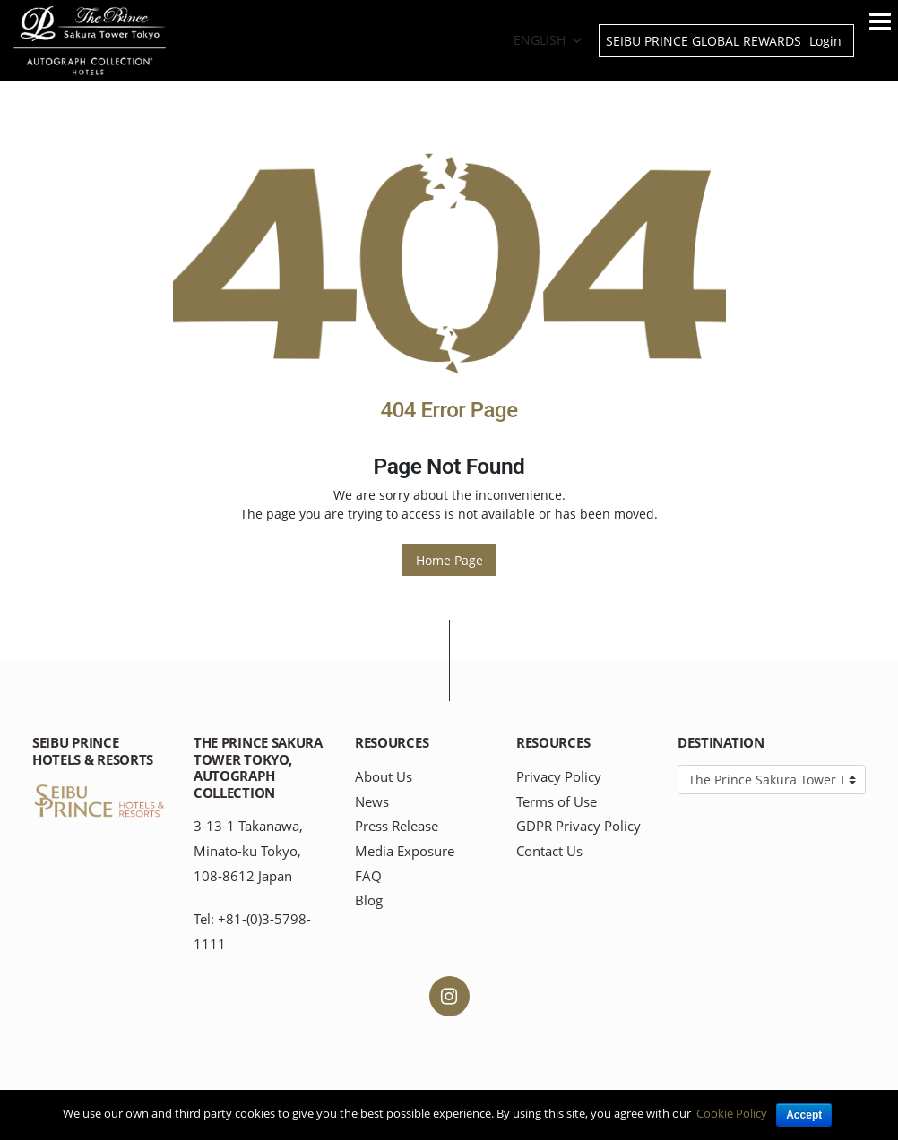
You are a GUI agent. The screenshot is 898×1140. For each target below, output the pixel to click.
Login (825, 40)
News (372, 802)
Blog (369, 900)
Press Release (396, 826)
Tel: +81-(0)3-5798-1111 (252, 932)
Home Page (449, 560)
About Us (383, 776)
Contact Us (549, 851)
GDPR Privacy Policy (578, 826)
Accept (804, 1115)
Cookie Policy (731, 1113)
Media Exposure (404, 851)
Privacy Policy (558, 776)
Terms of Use (556, 802)
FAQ (368, 876)
